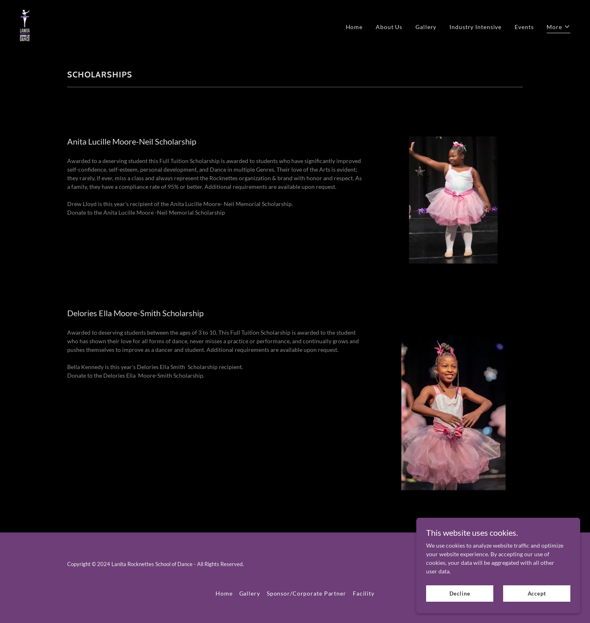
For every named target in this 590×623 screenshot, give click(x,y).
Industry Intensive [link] (475, 26)
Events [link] (524, 26)
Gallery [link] (425, 26)
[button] (558, 28)
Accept (537, 593)
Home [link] (354, 26)
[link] (25, 25)
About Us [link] (389, 26)
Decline (459, 593)
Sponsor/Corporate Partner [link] (306, 593)
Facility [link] (363, 593)
